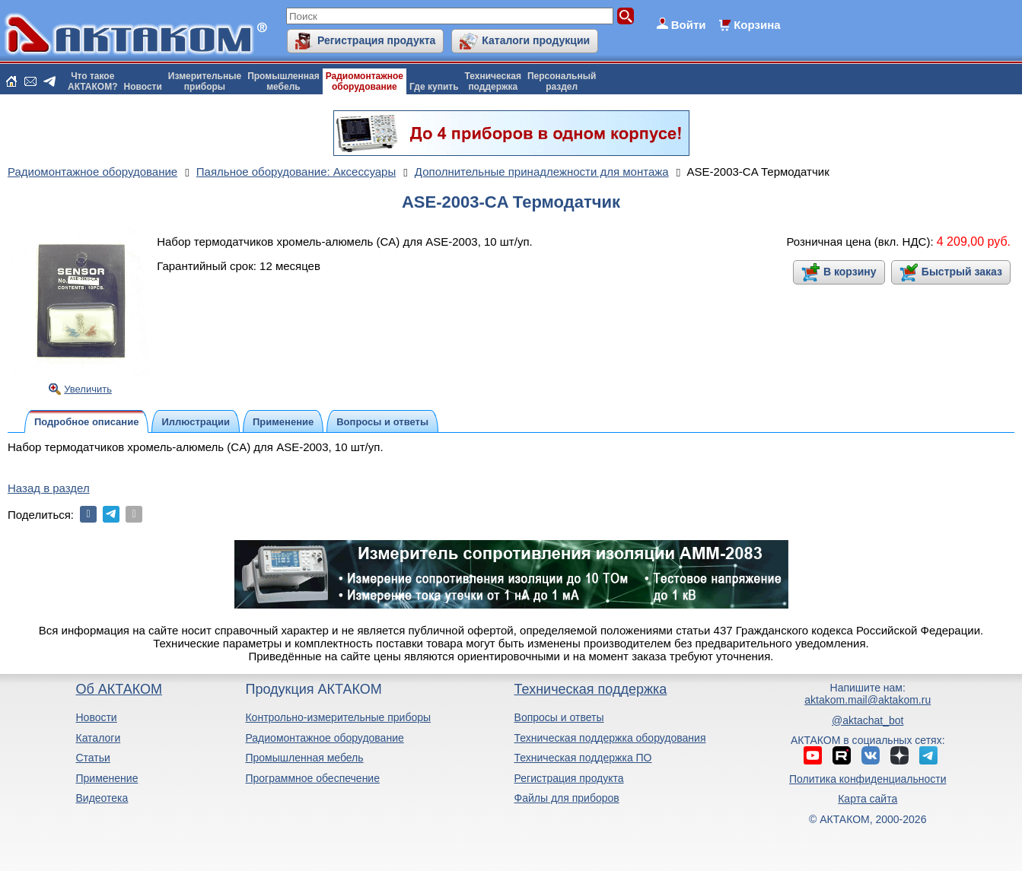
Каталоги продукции (536, 40)
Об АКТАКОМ (118, 689)
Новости (143, 86)
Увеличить (88, 389)
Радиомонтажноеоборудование (364, 81)
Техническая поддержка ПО (583, 758)
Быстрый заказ (962, 271)
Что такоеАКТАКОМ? (93, 81)
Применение (106, 778)
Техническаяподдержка (493, 81)
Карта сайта (867, 799)
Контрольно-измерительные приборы (338, 717)
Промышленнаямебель (283, 81)
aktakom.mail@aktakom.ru (867, 700)
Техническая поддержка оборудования (610, 738)
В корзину (850, 271)
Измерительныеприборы (204, 81)
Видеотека (101, 798)
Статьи (92, 758)
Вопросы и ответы (559, 717)
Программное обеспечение (312, 778)
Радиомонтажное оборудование (324, 738)
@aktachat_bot (867, 720)
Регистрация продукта (376, 40)
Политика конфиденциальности (868, 779)
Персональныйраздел (561, 81)
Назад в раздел (49, 488)
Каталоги (97, 738)
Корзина (757, 24)
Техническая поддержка (590, 689)
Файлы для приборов (566, 798)
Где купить (434, 86)
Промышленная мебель (304, 758)
